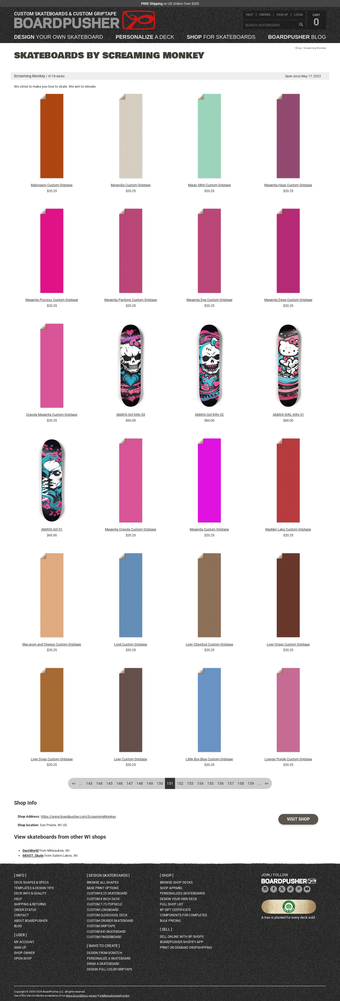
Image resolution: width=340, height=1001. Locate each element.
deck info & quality (30, 893)
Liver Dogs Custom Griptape (52, 759)
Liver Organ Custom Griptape (288, 644)
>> (266, 783)
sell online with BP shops (181, 937)
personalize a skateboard (109, 958)
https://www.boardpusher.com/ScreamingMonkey (78, 816)
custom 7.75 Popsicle (104, 904)
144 (99, 783)
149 (150, 783)
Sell (166, 929)
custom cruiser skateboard (110, 921)
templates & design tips (34, 888)
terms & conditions (77, 995)
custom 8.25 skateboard (107, 893)
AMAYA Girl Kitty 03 (130, 415)
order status (25, 910)
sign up (282, 14)
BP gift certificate (175, 910)
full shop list (171, 904)
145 (109, 783)
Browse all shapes (102, 882)
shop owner (24, 953)
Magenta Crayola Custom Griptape (130, 529)
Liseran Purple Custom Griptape (288, 759)
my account (24, 942)
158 (240, 783)
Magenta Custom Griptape (209, 529)
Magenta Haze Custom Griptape (288, 185)
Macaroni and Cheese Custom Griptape (51, 644)
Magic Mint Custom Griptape (209, 185)
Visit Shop (298, 819)
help (249, 14)
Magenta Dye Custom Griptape (209, 300)
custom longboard (103, 910)
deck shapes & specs (31, 882)
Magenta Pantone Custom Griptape (130, 300)
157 (230, 783)
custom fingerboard (104, 937)
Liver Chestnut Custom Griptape (209, 644)
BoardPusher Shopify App (181, 942)
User (20, 935)
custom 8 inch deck (103, 899)
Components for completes (183, 915)
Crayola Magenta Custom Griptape (51, 415)
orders (264, 14)
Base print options (102, 888)
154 (200, 783)
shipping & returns (30, 904)
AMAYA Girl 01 (51, 529)
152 (180, 783)
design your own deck (178, 899)
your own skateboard (58, 37)
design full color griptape (109, 969)
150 (160, 783)
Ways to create (103, 946)
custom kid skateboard (106, 932)
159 (251, 783)
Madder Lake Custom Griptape (288, 529)
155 (210, 783)
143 (89, 783)
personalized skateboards (182, 893)
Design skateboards (108, 875)
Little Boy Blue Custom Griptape (209, 759)
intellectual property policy (114, 995)
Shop (298, 47)
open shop (23, 958)
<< (73, 783)
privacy (93, 995)
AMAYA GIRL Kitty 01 (288, 415)
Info (20, 875)
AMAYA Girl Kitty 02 (209, 415)
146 (119, 783)
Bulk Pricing (170, 921)
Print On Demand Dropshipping (186, 947)
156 (220, 783)
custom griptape (101, 926)
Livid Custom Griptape (130, 644)
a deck (145, 37)
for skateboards (221, 37)
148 (140, 783)
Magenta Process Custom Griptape (52, 300)
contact (21, 915)
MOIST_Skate (33, 856)
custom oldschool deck (107, 915)
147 (129, 783)
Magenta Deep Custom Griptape (288, 300)
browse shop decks (176, 882)
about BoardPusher (30, 921)
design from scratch (104, 953)
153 (190, 783)
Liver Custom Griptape (130, 759)
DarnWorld (31, 850)
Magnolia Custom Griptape (131, 185)
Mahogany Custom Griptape (52, 185)
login (298, 14)
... (80, 783)
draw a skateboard (103, 964)
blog (297, 37)
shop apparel (171, 888)
